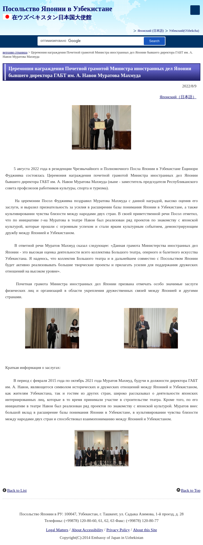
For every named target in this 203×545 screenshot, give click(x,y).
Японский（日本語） (178, 97)
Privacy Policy (118, 530)
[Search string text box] (89, 41)
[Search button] (154, 41)
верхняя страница (15, 52)
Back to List (17, 490)
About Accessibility (87, 530)
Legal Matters (57, 530)
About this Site (145, 530)
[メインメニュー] (195, 10)
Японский (150, 31)
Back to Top (190, 490)
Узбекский (184, 31)
